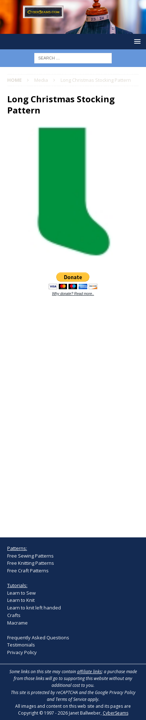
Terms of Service (71, 699)
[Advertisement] (61, 412)
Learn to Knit (21, 600)
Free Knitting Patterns (30, 563)
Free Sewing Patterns (30, 556)
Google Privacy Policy (115, 692)
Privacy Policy (22, 652)
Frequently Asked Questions (38, 637)
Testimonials (21, 644)
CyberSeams (115, 713)
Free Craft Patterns (28, 570)
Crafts (14, 615)
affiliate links (89, 671)
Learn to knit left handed (34, 607)
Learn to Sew (21, 593)
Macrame (17, 623)
